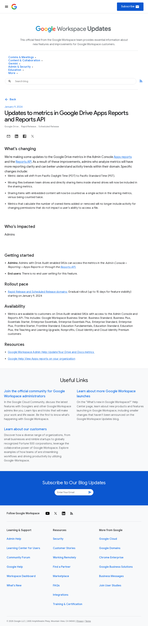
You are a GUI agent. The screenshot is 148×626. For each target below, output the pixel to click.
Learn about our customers (25, 429)
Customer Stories (64, 548)
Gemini (14, 63)
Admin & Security (20, 66)
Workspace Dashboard (21, 576)
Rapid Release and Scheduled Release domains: (38, 292)
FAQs (56, 585)
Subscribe (130, 7)
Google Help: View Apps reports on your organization (41, 358)
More (13, 73)
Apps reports (123, 157)
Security (58, 539)
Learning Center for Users (23, 548)
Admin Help (14, 539)
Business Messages (111, 576)
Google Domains (109, 548)
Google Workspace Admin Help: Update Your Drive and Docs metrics (51, 352)
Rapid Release (29, 126)
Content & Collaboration (25, 60)
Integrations (60, 595)
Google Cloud (108, 539)
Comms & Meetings (22, 57)
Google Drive (12, 126)
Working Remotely (64, 557)
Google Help (15, 567)
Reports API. (68, 267)
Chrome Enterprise (111, 557)
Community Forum (18, 557)
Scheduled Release (49, 126)
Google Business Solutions (116, 567)
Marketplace (61, 576)
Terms (88, 621)
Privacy (80, 621)
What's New (14, 585)
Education (16, 70)
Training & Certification (67, 604)
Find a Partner (62, 567)
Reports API (24, 162)
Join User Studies (110, 585)
